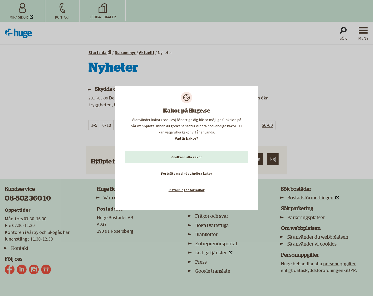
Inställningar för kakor (187, 190)
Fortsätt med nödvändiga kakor (186, 173)
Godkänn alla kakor (186, 157)
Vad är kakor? (186, 138)
